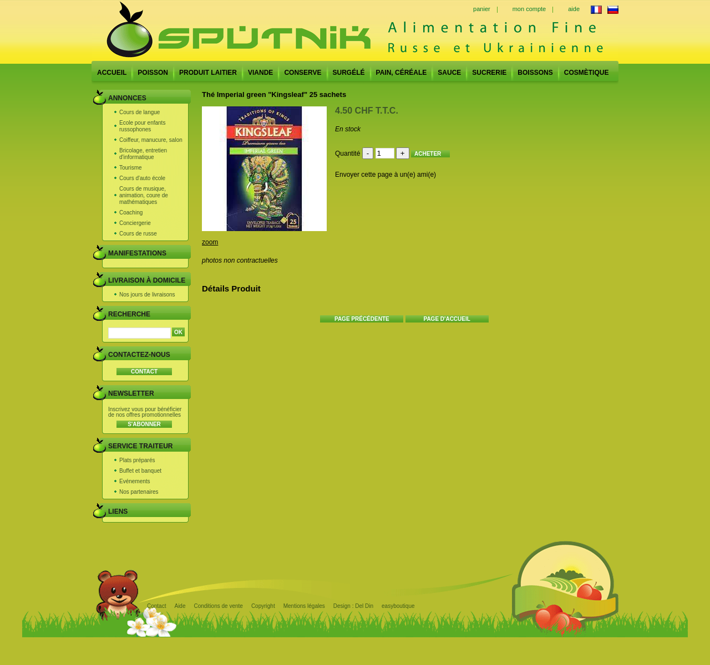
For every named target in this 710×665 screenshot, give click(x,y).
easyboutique (398, 606)
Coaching (131, 212)
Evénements (134, 481)
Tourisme (130, 168)
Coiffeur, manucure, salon (150, 140)
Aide (179, 606)
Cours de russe (138, 234)
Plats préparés (137, 460)
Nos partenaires (139, 492)
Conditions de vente (218, 606)
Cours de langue (139, 112)
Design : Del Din (353, 606)
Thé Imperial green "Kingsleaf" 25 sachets (274, 94)
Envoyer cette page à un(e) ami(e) (385, 174)
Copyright (263, 606)
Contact (156, 606)
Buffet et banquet (140, 471)
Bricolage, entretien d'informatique (143, 153)
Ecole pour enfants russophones (142, 126)
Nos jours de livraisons (147, 294)
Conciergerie (135, 223)
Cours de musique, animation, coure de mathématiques (143, 195)
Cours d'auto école (142, 178)
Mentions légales (304, 606)
